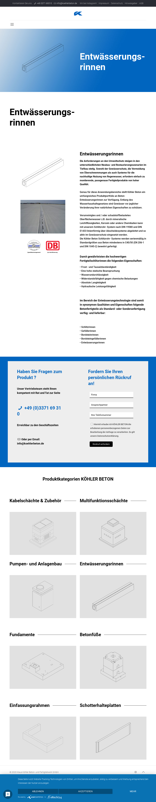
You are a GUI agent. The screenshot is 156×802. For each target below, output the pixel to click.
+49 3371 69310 (44, 3)
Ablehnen (38, 791)
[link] (43, 216)
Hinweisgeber (131, 3)
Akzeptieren (85, 791)
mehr (133, 791)
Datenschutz (117, 3)
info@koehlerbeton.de (67, 3)
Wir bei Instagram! (88, 3)
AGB (141, 3)
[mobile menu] (12, 24)
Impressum (104, 3)
